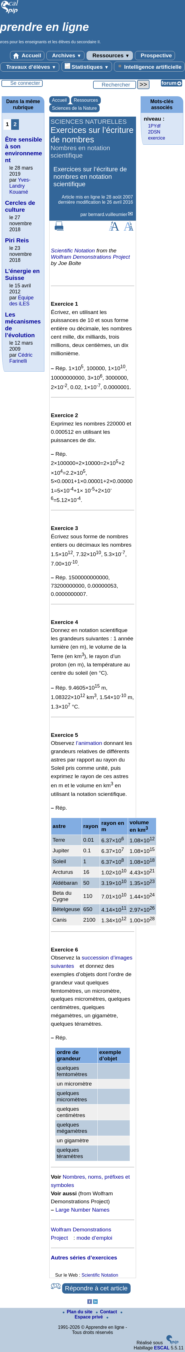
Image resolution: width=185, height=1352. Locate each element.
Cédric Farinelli (20, 358)
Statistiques (87, 66)
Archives (65, 55)
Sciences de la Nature (74, 108)
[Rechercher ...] (114, 85)
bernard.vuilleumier (107, 214)
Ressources (109, 55)
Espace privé (98, 1315)
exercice (156, 138)
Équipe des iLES (21, 301)
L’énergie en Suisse (22, 274)
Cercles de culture (20, 206)
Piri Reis (17, 240)
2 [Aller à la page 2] (15, 124)
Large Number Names (83, 1210)
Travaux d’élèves (29, 67)
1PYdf (154, 125)
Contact (107, 1311)
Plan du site (78, 1311)
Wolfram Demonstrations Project (90, 257)
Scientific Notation (73, 251)
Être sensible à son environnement (23, 149)
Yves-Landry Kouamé (19, 186)
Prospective (155, 55)
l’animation (89, 743)
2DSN (154, 131)
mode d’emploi (94, 1238)
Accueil (27, 55)
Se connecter (25, 83)
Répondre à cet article (96, 1288)
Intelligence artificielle (149, 66)
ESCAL (162, 1347)
